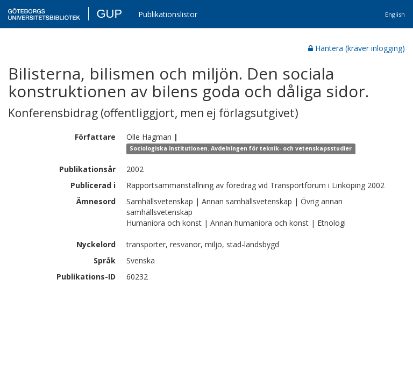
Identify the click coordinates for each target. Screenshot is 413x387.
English (395, 14)
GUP (109, 13)
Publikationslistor (167, 14)
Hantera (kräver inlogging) (356, 48)
